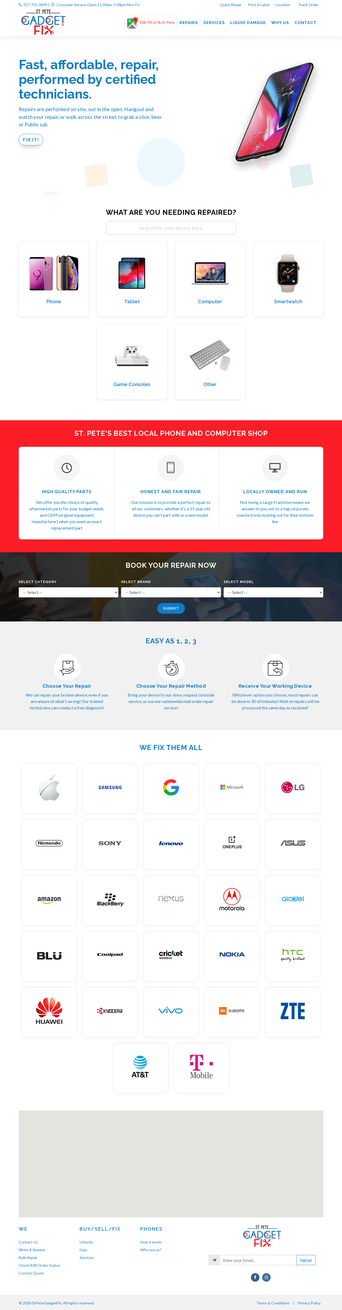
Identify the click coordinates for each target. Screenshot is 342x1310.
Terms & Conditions (273, 1303)
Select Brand (136, 582)
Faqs (83, 1249)
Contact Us (28, 1242)
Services (87, 1257)
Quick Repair (231, 4)
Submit (171, 608)
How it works (151, 1242)
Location (283, 4)
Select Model (239, 582)
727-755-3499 (35, 4)
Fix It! (31, 139)
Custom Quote (31, 1273)
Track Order (308, 4)
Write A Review (32, 1249)
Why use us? (150, 1249)
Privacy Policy (309, 1303)
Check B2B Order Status (39, 1265)
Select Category (38, 582)
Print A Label (258, 4)
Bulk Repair (28, 1257)
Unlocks (86, 1242)
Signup (306, 1259)
